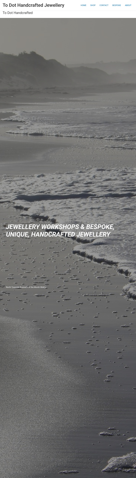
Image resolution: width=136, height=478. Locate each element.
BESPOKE (116, 5)
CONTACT (103, 5)
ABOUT (128, 5)
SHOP (92, 5)
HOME (83, 5)
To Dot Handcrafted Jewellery (33, 5)
